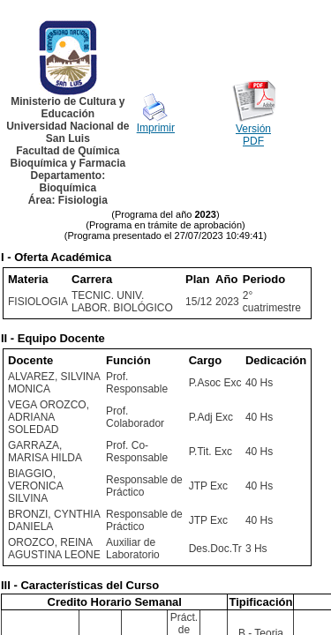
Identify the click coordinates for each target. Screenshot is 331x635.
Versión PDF (253, 135)
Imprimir (156, 128)
